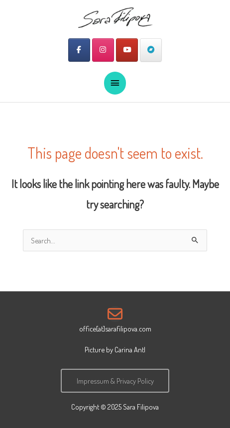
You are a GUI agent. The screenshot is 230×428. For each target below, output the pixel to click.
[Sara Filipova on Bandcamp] (151, 50)
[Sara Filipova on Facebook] (79, 50)
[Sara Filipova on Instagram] (103, 50)
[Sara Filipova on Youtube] (127, 50)
